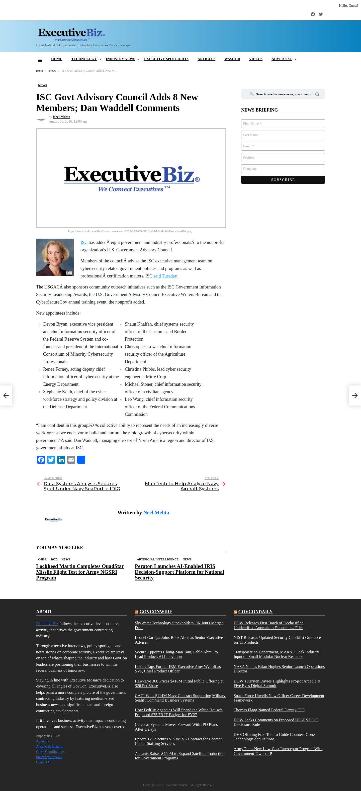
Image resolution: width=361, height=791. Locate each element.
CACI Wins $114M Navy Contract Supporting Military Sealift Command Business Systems (180, 698)
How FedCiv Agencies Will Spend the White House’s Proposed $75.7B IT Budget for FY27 (179, 712)
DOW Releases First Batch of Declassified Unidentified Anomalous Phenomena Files (269, 625)
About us (42, 741)
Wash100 (232, 59)
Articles (206, 59)
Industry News (120, 59)
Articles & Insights (49, 746)
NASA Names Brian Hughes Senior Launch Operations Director (279, 668)
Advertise (282, 59)
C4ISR (42, 559)
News (65, 559)
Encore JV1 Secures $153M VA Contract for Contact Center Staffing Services (178, 741)
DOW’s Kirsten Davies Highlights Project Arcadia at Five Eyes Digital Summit (277, 683)
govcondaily (255, 611)
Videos (255, 59)
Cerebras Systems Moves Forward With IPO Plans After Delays (176, 726)
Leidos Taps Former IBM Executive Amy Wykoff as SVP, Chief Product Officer (178, 668)
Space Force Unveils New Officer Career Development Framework (279, 698)
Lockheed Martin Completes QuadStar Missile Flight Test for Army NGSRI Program (80, 572)
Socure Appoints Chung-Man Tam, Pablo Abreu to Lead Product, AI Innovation (176, 654)
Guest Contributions (50, 752)
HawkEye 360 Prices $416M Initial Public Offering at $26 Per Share (179, 683)
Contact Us (44, 762)
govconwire (155, 611)
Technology (84, 59)
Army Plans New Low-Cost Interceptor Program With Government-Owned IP (278, 751)
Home (56, 59)
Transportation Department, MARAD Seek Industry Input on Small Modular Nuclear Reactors (276, 654)
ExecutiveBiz (47, 623)
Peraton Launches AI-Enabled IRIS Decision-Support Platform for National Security (179, 572)
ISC (83, 242)
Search (317, 95)
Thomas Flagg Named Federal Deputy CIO (269, 710)
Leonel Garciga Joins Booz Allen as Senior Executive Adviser (179, 639)
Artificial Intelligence (158, 559)
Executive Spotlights (166, 59)
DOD (54, 559)
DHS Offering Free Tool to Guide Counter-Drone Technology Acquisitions (274, 736)
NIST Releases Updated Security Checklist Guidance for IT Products (277, 639)
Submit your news (49, 757)
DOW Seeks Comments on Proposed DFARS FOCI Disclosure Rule (276, 722)
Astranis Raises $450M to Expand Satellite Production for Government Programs (179, 755)
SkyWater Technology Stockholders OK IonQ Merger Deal (179, 625)
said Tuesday (164, 275)
